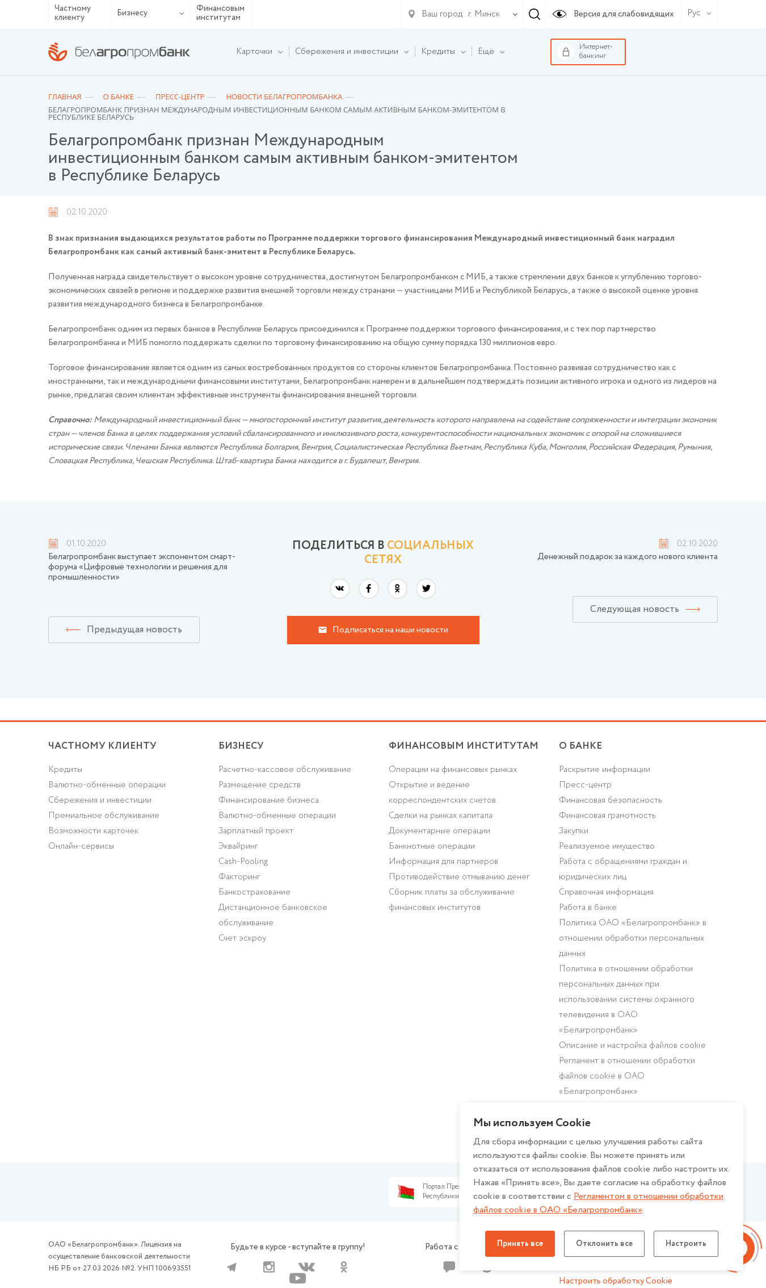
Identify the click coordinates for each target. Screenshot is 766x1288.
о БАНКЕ (580, 746)
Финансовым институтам (220, 13)
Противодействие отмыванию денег (459, 877)
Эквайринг (238, 846)
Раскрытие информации (604, 769)
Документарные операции (439, 831)
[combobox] (482, 14)
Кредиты (65, 769)
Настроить (686, 1243)
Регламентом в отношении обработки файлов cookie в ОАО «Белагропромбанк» (598, 1203)
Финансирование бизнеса (268, 800)
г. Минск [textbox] (484, 14)
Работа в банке (588, 907)
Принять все (520, 1243)
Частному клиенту (72, 13)
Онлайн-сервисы (81, 846)
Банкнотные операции (432, 846)
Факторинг (239, 877)
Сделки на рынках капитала (441, 815)
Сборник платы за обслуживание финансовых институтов (452, 900)
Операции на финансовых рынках (453, 769)
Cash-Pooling (243, 861)
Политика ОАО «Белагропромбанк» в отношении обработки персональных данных (632, 938)
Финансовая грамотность (607, 815)
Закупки (573, 831)
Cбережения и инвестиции (99, 800)
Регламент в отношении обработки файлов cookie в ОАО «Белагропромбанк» (627, 1076)
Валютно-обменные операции (107, 785)
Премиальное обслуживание (103, 815)
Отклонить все (604, 1243)
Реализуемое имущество (607, 846)
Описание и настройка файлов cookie (632, 1045)
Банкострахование (254, 892)
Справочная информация (606, 892)
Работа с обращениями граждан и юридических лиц (623, 869)
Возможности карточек (93, 831)
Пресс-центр (585, 785)
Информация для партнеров (443, 861)
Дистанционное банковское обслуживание (272, 915)
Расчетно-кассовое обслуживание (284, 769)
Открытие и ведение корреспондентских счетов (442, 793)
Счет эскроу (242, 938)
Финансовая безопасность (610, 800)
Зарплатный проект (255, 831)
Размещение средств (259, 785)
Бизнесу (150, 13)
